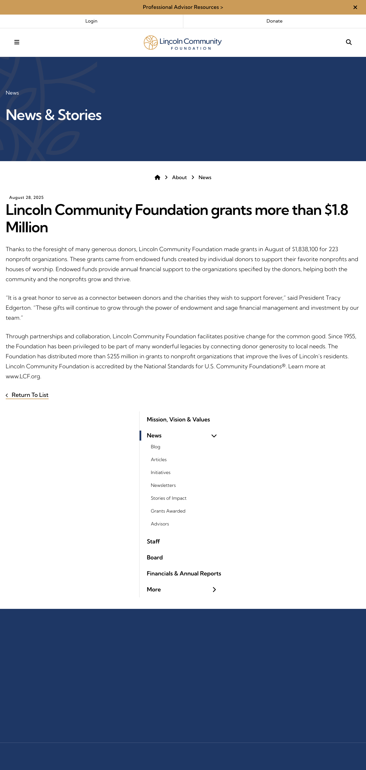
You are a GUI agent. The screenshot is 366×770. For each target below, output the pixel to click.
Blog (155, 447)
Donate (274, 21)
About (179, 178)
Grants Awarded (168, 511)
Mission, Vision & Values (178, 419)
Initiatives (161, 472)
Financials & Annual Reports (184, 573)
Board (155, 557)
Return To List (29, 395)
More (184, 590)
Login (91, 21)
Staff (153, 541)
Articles (159, 460)
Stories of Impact (169, 498)
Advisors (160, 524)
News (205, 178)
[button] (355, 7)
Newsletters (163, 485)
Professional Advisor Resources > (183, 7)
